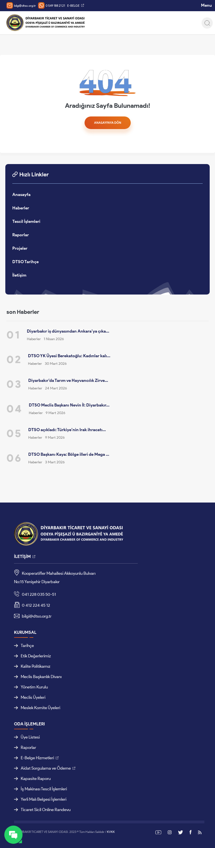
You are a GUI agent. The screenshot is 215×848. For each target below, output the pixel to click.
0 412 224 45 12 (32, 605)
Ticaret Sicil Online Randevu (42, 809)
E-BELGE (73, 6)
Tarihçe (24, 645)
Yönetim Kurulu (31, 687)
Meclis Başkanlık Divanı (38, 676)
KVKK (111, 832)
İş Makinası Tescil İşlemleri (40, 788)
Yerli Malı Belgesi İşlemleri (40, 799)
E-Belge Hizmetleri (34, 757)
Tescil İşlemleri (26, 221)
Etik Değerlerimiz (32, 655)
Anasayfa (21, 194)
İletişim (19, 275)
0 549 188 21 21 (51, 5)
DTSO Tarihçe (25, 261)
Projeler (19, 248)
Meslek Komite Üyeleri (37, 707)
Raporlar (20, 234)
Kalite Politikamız (32, 666)
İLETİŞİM (22, 556)
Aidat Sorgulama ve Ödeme (42, 768)
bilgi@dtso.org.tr (21, 5)
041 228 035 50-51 (35, 594)
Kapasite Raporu (32, 778)
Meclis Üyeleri (29, 697)
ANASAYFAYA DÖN (107, 123)
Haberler (20, 208)
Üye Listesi (27, 737)
